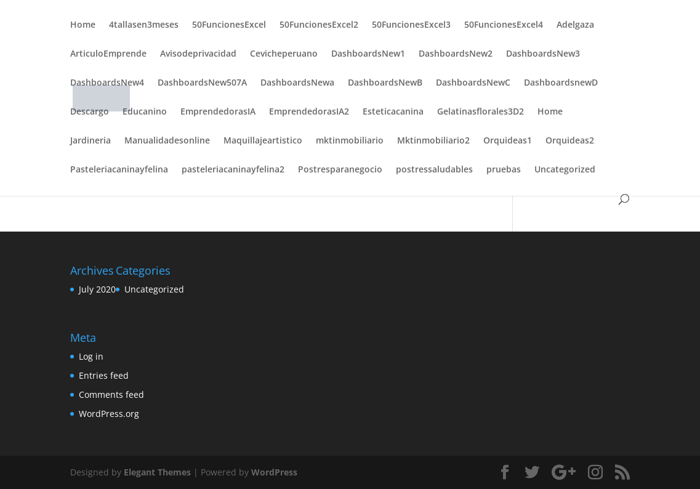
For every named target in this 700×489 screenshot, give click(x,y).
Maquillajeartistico (262, 141)
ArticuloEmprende (108, 54)
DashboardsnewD (561, 83)
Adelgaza (575, 25)
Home (82, 25)
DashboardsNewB (385, 83)
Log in (91, 356)
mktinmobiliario (350, 141)
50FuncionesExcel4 (503, 25)
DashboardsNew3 (543, 54)
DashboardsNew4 (107, 83)
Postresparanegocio (340, 170)
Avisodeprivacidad (198, 54)
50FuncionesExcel (229, 25)
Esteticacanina (393, 112)
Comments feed (111, 394)
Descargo (89, 112)
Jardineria (90, 141)
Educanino (145, 112)
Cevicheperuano (284, 54)
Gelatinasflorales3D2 (480, 112)
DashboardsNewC (473, 83)
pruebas (503, 170)
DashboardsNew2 (456, 54)
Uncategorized (564, 170)
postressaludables (434, 170)
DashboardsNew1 (368, 54)
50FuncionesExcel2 (319, 25)
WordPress (274, 472)
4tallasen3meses (144, 25)
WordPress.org (109, 413)
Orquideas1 (507, 141)
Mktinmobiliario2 (433, 141)
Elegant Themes (157, 472)
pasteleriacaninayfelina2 (233, 170)
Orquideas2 (569, 141)
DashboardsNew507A (202, 83)
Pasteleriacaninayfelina (119, 170)
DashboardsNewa (297, 83)
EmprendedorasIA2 (309, 112)
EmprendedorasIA (217, 112)
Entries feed (104, 375)
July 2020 (97, 289)
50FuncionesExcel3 (411, 25)
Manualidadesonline (167, 141)
